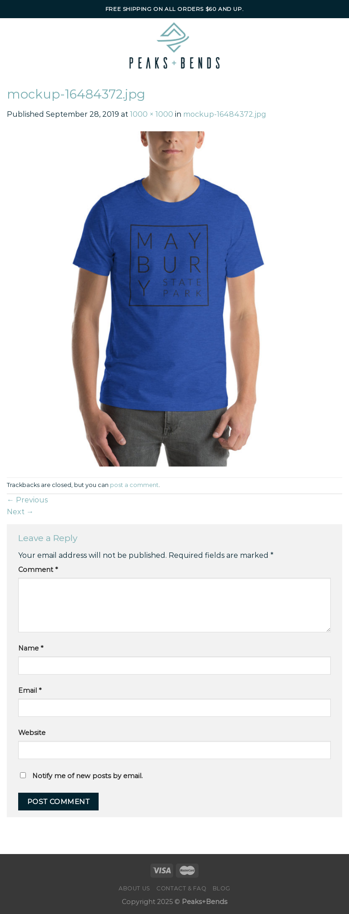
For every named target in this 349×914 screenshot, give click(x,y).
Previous (27, 500)
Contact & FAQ (181, 888)
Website (31, 733)
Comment (38, 570)
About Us (134, 888)
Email (29, 690)
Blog (221, 888)
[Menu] (26, 45)
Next (20, 511)
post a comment (134, 485)
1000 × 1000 (151, 114)
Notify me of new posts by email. (87, 776)
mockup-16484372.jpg (224, 114)
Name (30, 648)
